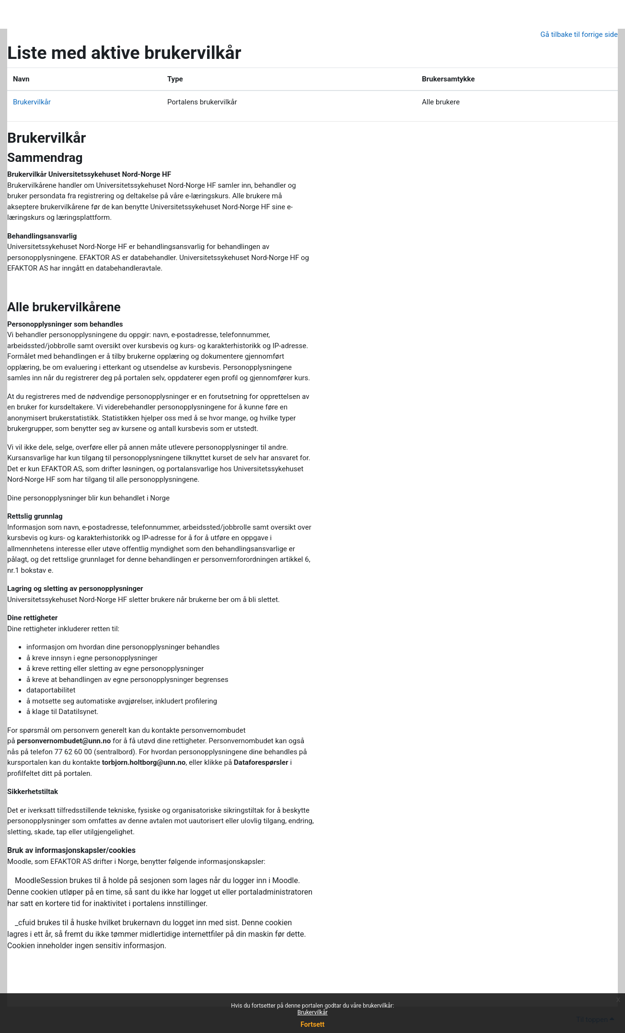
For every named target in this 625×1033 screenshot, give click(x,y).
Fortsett (312, 1024)
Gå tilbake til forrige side (579, 34)
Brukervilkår (313, 1012)
